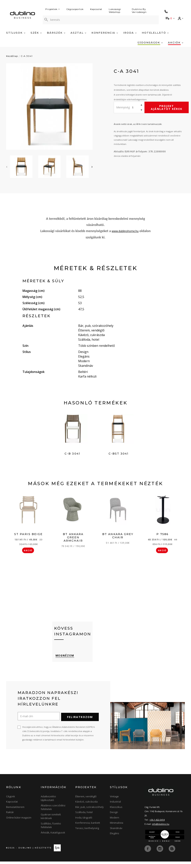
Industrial (115, 804)
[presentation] (6, 167)
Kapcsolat (96, 9)
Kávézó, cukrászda (86, 804)
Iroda (130, 32)
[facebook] (148, 851)
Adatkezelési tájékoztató (48, 800)
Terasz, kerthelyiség (87, 830)
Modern (114, 820)
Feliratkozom (80, 719)
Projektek (52, 9)
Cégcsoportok (75, 9)
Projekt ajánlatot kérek (166, 107)
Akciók (175, 42)
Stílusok (15, 32)
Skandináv (116, 830)
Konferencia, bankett (87, 825)
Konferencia (104, 32)
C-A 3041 (26, 56)
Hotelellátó (155, 32)
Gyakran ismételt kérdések (51, 819)
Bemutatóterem (15, 809)
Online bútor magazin (18, 820)
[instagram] (160, 851)
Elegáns (114, 835)
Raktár (10, 814)
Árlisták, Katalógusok (53, 835)
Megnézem (63, 659)
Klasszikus (116, 809)
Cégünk (10, 799)
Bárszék (56, 32)
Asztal (78, 32)
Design (114, 814)
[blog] (172, 851)
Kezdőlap (12, 56)
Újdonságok (150, 42)
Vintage (114, 799)
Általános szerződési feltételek (53, 809)
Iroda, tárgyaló (83, 820)
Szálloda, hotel (84, 814)
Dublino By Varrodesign (139, 10)
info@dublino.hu (160, 826)
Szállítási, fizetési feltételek (51, 828)
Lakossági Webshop (115, 10)
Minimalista (116, 825)
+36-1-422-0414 (157, 822)
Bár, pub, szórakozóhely (89, 809)
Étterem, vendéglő (85, 799)
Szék (36, 32)
